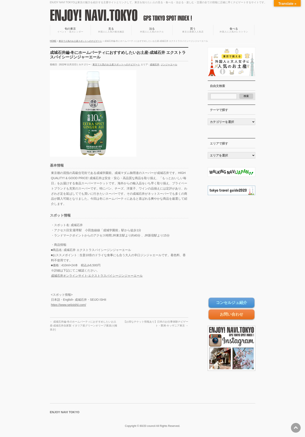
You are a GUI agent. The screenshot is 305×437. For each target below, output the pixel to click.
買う (193, 30)
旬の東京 (70, 30)
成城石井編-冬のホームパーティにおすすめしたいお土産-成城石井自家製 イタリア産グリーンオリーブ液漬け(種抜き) (83, 325)
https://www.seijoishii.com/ (68, 305)
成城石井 (154, 64)
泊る (152, 30)
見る (111, 30)
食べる (234, 30)
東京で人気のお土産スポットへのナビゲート (80, 41)
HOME (53, 41)
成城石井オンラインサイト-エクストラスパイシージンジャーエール (97, 275)
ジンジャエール (169, 64)
